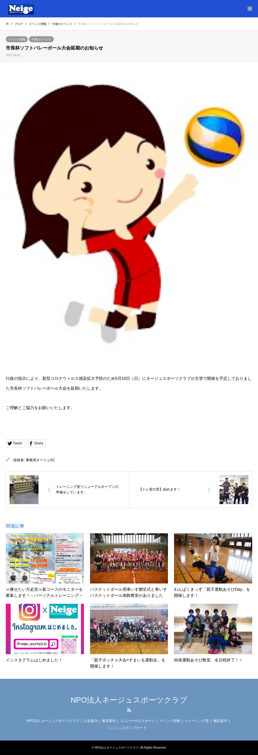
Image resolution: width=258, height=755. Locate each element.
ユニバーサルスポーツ (137, 721)
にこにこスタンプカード (127, 728)
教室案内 (109, 721)
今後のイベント (41, 39)
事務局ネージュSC (40, 460)
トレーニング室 (196, 721)
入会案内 (91, 721)
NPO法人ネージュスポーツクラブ (129, 700)
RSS (129, 710)
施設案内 (220, 721)
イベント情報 (16, 39)
